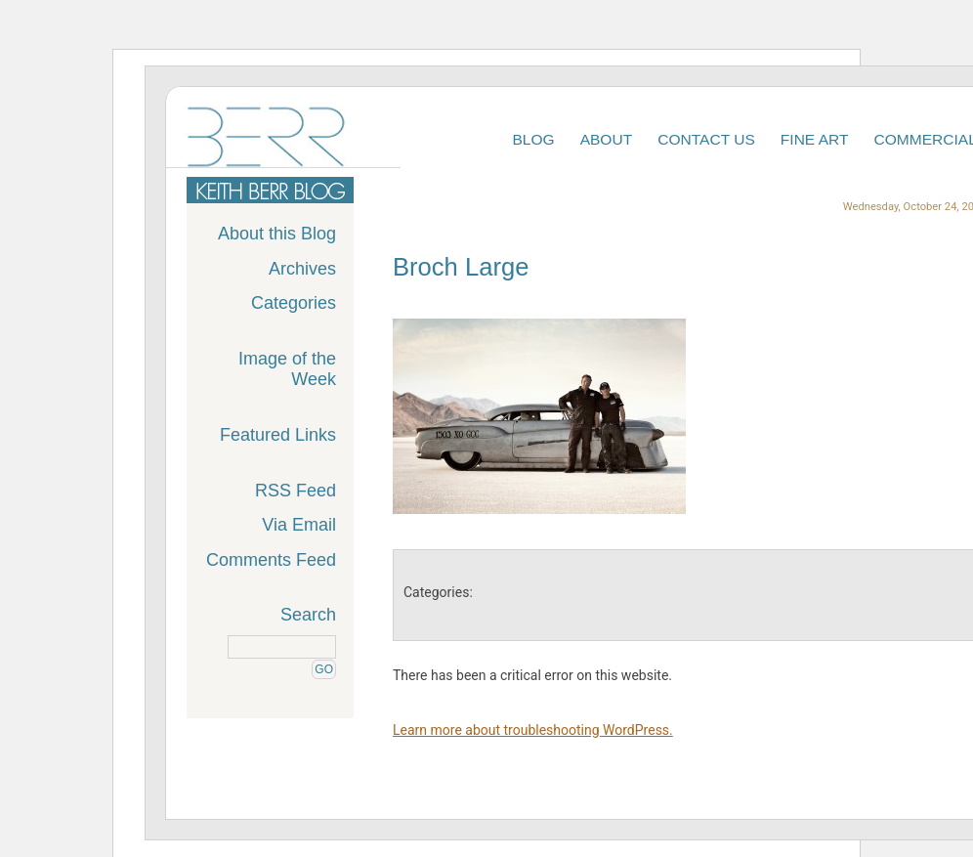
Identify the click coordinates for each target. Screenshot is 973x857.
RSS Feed (295, 490)
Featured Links (278, 435)
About (606, 139)
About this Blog (277, 233)
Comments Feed (271, 560)
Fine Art (815, 139)
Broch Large (461, 266)
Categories (293, 303)
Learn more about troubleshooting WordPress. (533, 730)
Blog (533, 139)
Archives (302, 269)
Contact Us (706, 139)
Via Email (299, 525)
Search (308, 614)
